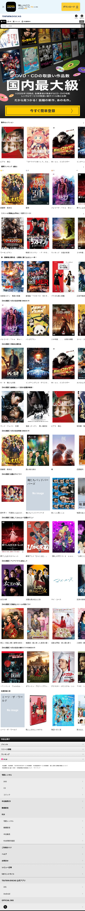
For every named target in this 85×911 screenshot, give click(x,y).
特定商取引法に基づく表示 (8, 768)
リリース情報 (42, 749)
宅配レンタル (9, 821)
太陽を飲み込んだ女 (33, 599)
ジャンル (42, 744)
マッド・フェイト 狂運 (9, 426)
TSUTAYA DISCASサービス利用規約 (23, 765)
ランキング (42, 754)
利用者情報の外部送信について (24, 768)
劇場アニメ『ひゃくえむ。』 (36, 556)
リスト (76, 18)
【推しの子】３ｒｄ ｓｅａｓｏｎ (64, 556)
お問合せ (5, 860)
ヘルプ (4, 854)
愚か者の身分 (31, 469)
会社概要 (4, 765)
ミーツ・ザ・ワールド (8, 730)
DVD (4, 21)
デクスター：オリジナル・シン (62, 686)
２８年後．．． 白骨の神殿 (62, 339)
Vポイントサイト (8, 874)
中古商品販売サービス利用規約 (41, 765)
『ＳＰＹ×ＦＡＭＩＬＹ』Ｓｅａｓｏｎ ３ (42, 162)
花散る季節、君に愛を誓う (61, 643)
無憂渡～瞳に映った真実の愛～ (37, 643)
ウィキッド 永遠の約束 (60, 252)
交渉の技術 (81, 599)
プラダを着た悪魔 (58, 296)
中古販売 (7, 834)
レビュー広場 (7, 867)
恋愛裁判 (80, 469)
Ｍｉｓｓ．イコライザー (60, 162)
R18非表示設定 (9, 841)
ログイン (82, 18)
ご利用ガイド (7, 847)
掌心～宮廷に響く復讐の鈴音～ (12, 643)
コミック (17, 21)
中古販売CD (27, 21)
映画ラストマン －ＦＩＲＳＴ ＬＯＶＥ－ (42, 252)
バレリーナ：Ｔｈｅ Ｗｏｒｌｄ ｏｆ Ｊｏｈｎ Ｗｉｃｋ (23, 339)
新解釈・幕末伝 (6, 208)
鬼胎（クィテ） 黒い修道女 (36, 426)
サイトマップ (37, 768)
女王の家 (3, 599)
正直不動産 (81, 296)
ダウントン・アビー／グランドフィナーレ (41, 686)
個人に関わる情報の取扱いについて (59, 765)
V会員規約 (10, 765)
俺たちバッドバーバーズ (35, 513)
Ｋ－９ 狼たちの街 (7, 383)
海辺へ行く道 (56, 730)
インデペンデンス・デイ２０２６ (38, 383)
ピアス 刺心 (5, 162)
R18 (82, 21)
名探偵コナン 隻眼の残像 (10, 296)
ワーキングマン (6, 252)
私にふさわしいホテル (34, 730)
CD (10, 21)
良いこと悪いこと (58, 513)
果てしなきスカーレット (9, 556)
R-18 (42, 759)
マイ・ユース (56, 599)
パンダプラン (31, 339)
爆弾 (27, 208)
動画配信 (5, 808)
